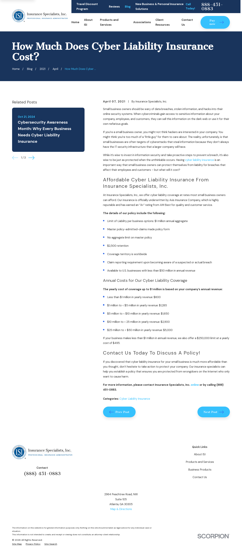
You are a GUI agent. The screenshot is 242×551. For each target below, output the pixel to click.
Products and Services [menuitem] (109, 22)
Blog (128, 6)
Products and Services (200, 462)
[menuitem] (17, 544)
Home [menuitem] (75, 22)
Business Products (199, 469)
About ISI (200, 454)
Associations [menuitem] (142, 22)
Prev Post (119, 412)
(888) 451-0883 (42, 473)
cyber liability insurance (199, 160)
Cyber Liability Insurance (134, 399)
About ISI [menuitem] (88, 22)
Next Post (214, 412)
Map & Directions (121, 509)
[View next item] (31, 158)
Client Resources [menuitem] (162, 22)
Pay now (216, 22)
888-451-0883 (212, 6)
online (195, 385)
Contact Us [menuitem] (187, 22)
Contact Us (200, 477)
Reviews (114, 6)
